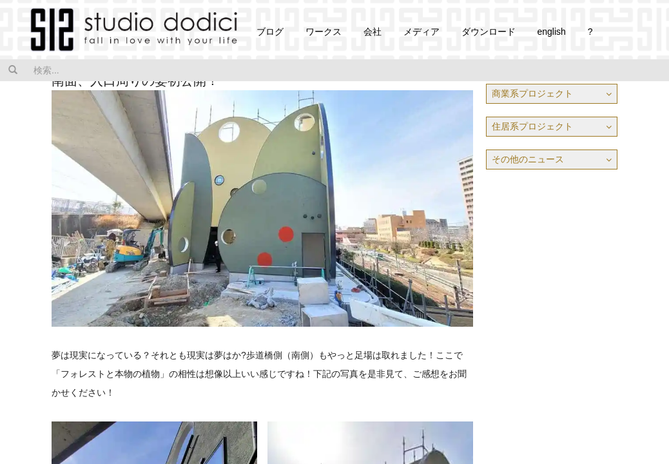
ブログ (270, 31)
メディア (421, 31)
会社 (373, 31)
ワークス (323, 31)
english (551, 31)
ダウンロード (488, 31)
